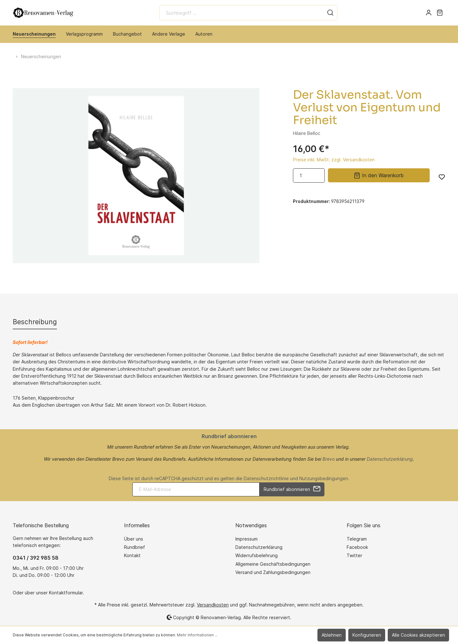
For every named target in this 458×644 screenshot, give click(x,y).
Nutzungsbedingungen (323, 478)
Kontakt (132, 555)
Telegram (357, 539)
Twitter (354, 555)
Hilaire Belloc (306, 133)
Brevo (329, 459)
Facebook (357, 547)
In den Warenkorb (378, 174)
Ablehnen (332, 635)
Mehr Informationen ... (197, 635)
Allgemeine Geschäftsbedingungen (272, 564)
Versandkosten (213, 604)
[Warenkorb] (439, 13)
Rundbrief (134, 547)
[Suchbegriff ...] (241, 12)
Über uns (133, 539)
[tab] (35, 322)
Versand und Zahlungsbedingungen (272, 572)
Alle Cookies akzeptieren (418, 635)
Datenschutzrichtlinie (266, 478)
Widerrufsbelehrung (256, 555)
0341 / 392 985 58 (36, 558)
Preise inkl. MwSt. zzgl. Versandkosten (334, 159)
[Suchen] (330, 12)
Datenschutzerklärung (390, 459)
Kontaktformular (66, 592)
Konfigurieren (366, 635)
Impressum (246, 539)
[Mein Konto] (428, 13)
